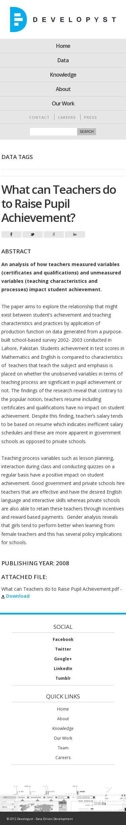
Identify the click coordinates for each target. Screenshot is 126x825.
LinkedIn (63, 668)
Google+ (63, 659)
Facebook (63, 639)
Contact (39, 117)
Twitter (63, 649)
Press (90, 117)
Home (63, 46)
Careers (67, 117)
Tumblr (63, 678)
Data (63, 60)
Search (87, 132)
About (63, 89)
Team (63, 748)
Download (15, 596)
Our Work (63, 103)
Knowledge (63, 74)
